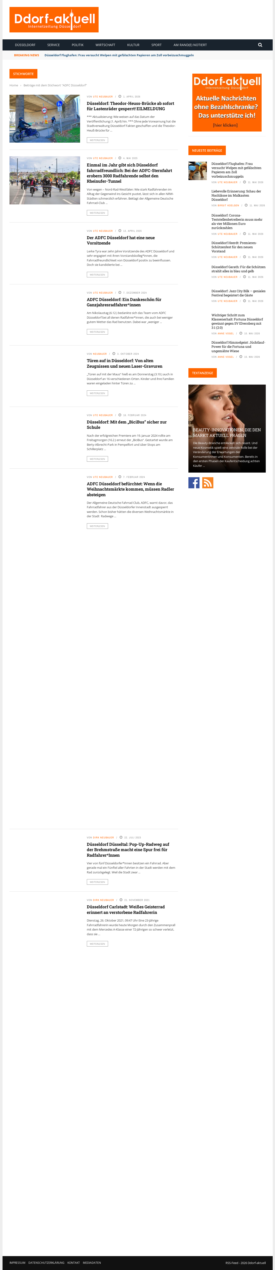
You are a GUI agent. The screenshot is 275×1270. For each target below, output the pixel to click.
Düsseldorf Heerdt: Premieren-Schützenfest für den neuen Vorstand (234, 247)
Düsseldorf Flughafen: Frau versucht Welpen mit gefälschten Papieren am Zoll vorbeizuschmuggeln (119, 55)
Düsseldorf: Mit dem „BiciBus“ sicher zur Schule (127, 424)
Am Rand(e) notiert (190, 45)
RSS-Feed (232, 1263)
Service (53, 45)
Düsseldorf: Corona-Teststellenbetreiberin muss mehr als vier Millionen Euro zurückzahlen (237, 221)
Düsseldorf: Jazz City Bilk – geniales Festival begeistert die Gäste (239, 293)
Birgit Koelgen (228, 205)
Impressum (17, 1263)
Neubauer (100, 353)
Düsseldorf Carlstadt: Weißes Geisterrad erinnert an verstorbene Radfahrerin (126, 909)
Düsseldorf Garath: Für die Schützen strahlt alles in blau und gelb (239, 269)
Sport (156, 45)
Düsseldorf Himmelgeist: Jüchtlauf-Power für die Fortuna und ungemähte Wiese (238, 346)
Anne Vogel (226, 333)
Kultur (133, 45)
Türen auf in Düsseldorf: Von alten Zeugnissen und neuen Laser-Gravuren (124, 363)
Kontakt (73, 1263)
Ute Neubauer (103, 96)
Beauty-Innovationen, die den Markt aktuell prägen (227, 432)
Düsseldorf (25, 45)
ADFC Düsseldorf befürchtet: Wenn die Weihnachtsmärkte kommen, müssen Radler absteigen (130, 489)
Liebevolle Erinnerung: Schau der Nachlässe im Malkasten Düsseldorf (236, 195)
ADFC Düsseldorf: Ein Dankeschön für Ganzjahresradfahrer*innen (124, 302)
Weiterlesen (97, 140)
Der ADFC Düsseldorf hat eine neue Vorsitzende (121, 240)
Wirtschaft (105, 45)
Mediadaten (92, 1263)
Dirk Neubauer (103, 837)
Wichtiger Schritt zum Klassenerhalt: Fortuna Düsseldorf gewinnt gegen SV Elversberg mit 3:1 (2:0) (237, 321)
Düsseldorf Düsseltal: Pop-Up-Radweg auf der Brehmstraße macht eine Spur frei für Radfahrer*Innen (128, 849)
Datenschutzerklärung (46, 1263)
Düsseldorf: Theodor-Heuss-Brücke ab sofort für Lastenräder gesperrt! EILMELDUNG (130, 105)
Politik (78, 45)
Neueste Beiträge (207, 150)
